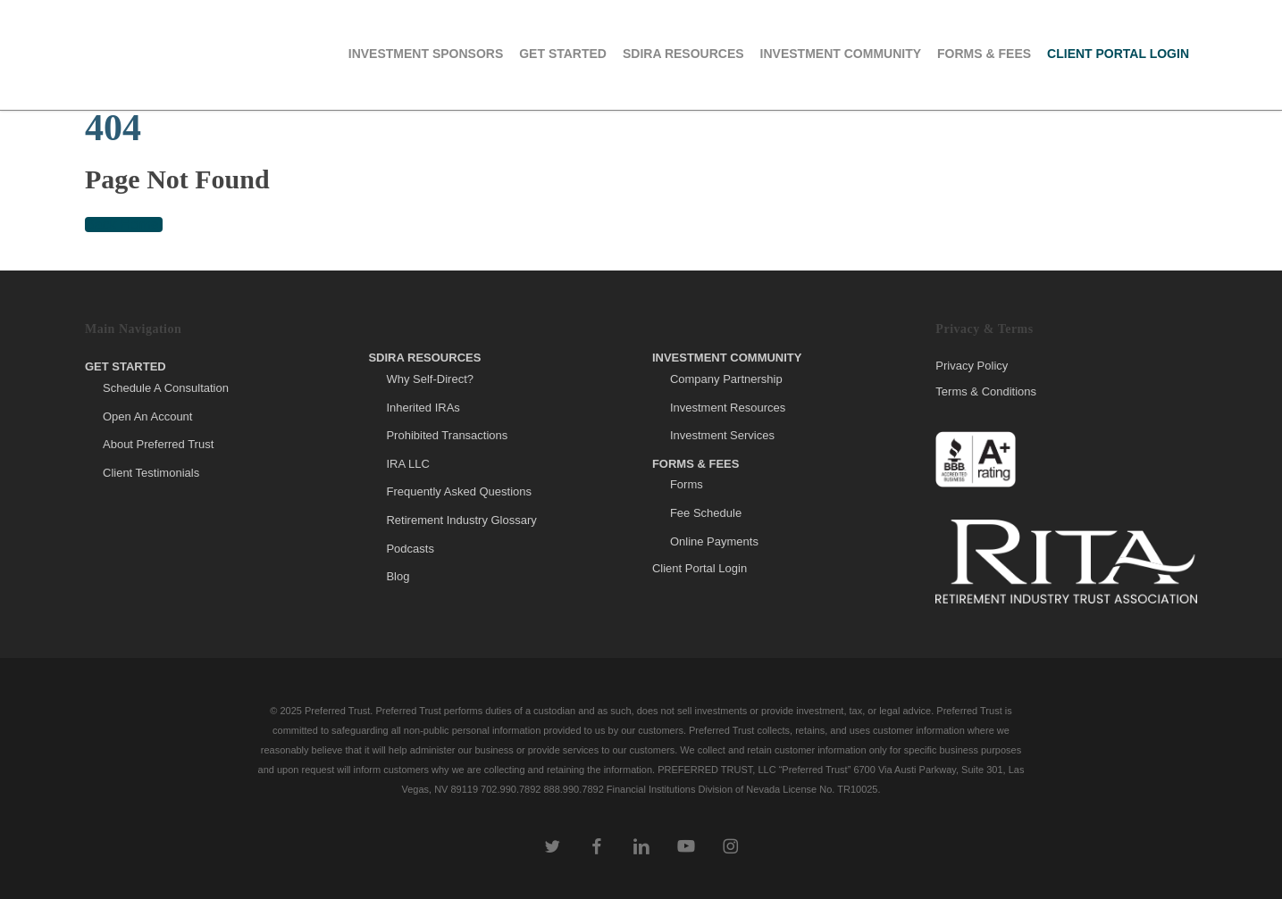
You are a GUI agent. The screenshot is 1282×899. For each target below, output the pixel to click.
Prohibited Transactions (446, 435)
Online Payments (714, 541)
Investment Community (727, 357)
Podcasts (409, 548)
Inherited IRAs (422, 407)
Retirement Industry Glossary (461, 520)
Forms (686, 484)
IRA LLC (407, 463)
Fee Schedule (706, 513)
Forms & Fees (696, 463)
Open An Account (147, 416)
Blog (397, 576)
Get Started (125, 366)
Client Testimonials (151, 472)
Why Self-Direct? (429, 379)
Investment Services (722, 435)
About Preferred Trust (158, 444)
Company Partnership (726, 379)
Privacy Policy (971, 366)
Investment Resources (727, 407)
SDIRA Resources (424, 357)
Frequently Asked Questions (459, 491)
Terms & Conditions (985, 391)
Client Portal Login (699, 568)
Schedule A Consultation (166, 388)
